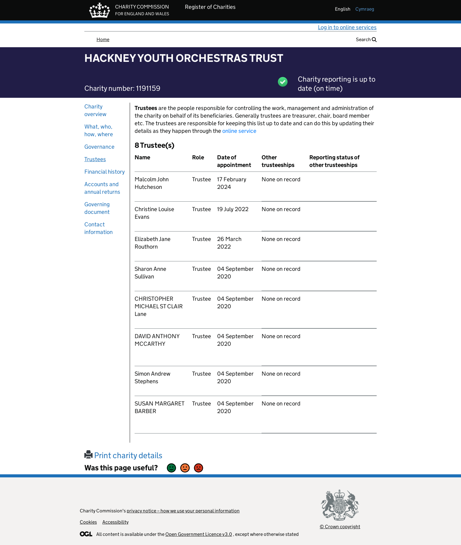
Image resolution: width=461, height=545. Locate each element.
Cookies (88, 522)
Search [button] (366, 39)
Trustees (95, 159)
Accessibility (115, 522)
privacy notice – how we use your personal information (183, 511)
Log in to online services (347, 27)
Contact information (98, 228)
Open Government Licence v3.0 (198, 534)
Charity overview (95, 110)
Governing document (97, 208)
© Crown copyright (340, 526)
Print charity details (123, 455)
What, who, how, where (98, 130)
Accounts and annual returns (102, 188)
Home (103, 39)
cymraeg (364, 9)
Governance (99, 146)
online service (239, 130)
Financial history (104, 171)
